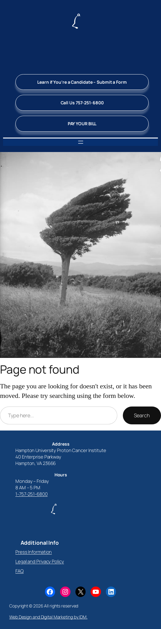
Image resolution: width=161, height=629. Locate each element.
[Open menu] (80, 142)
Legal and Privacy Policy (39, 561)
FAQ (19, 571)
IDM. (83, 617)
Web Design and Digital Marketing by (44, 617)
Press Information (33, 552)
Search (142, 415)
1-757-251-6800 (31, 494)
